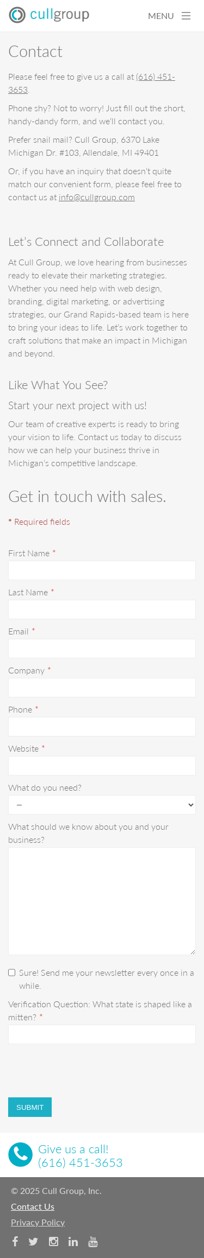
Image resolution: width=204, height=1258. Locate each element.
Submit (30, 1107)
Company (26, 670)
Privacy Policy (38, 1222)
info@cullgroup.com (97, 197)
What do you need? (45, 787)
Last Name (28, 592)
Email (18, 631)
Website (23, 748)
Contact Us (32, 1206)
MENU (169, 15)
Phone (20, 709)
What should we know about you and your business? (88, 832)
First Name (29, 553)
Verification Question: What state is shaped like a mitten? (100, 1010)
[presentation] (91, 1071)
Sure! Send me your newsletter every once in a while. (101, 978)
